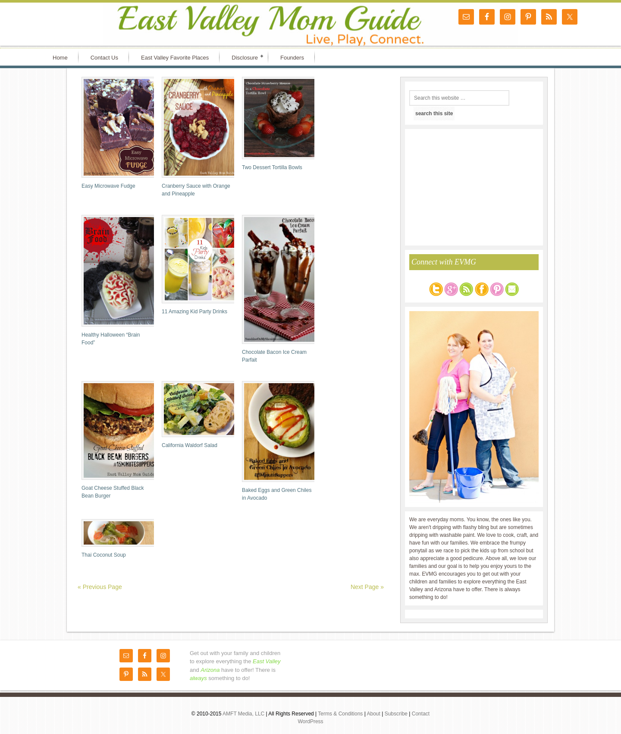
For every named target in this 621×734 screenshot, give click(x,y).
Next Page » (367, 586)
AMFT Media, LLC (244, 714)
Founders (292, 57)
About (374, 714)
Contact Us (104, 57)
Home (60, 57)
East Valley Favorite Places (175, 57)
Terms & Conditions (341, 714)
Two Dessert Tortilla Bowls (272, 167)
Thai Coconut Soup (104, 555)
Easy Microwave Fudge (108, 186)
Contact (421, 714)
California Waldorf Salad (189, 445)
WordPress (310, 721)
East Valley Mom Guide (116, 24)
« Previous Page (100, 586)
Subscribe (397, 714)
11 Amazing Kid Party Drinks (194, 312)
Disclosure (244, 57)
